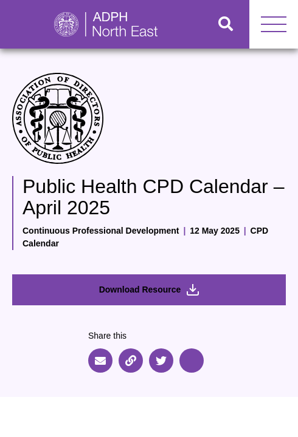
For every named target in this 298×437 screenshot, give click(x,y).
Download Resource (149, 290)
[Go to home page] (101, 24)
